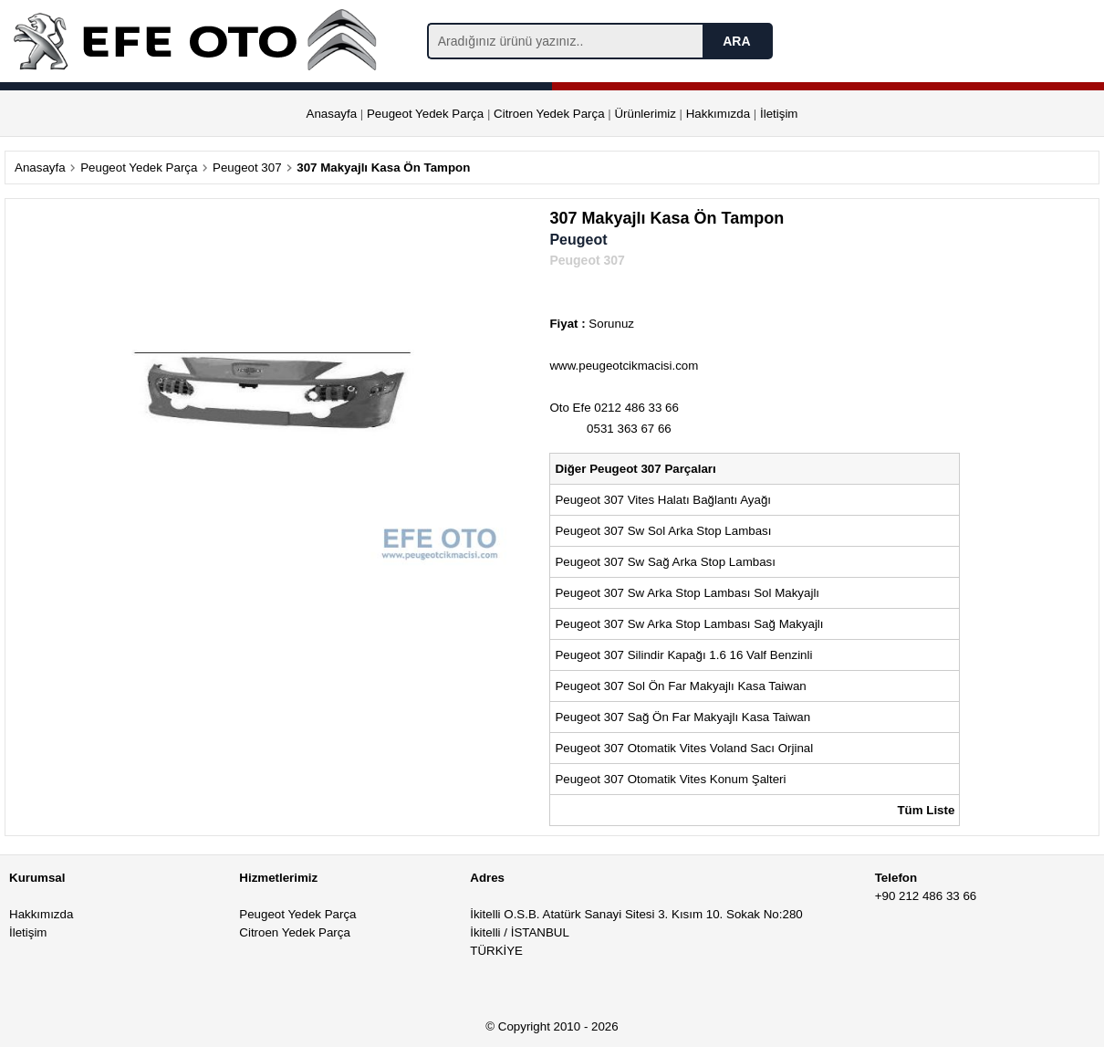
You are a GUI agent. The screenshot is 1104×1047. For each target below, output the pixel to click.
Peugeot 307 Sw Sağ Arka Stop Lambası (666, 562)
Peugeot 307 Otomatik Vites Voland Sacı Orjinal (684, 748)
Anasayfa (332, 113)
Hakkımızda (718, 113)
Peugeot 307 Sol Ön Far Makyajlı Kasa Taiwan (682, 686)
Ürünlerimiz (644, 113)
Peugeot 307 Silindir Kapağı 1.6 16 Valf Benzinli (683, 655)
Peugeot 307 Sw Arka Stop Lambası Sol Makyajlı (688, 593)
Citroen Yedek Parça (549, 113)
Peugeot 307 (247, 167)
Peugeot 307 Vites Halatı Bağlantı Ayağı (663, 500)
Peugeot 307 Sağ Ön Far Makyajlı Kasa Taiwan (684, 717)
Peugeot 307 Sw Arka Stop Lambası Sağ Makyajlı (691, 624)
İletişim (778, 113)
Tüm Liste (925, 810)
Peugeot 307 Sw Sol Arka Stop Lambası (663, 531)
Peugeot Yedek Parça (425, 113)
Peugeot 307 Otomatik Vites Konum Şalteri (670, 779)
